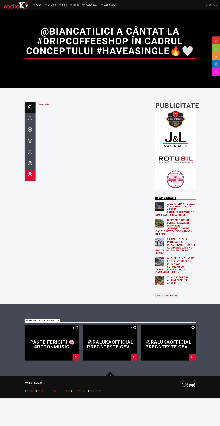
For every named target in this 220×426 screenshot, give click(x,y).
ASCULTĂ (211, 5)
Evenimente (109, 5)
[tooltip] (216, 40)
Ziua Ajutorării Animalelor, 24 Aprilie (178, 364)
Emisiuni (52, 5)
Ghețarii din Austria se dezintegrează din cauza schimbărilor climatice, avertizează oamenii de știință (175, 349)
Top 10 (76, 5)
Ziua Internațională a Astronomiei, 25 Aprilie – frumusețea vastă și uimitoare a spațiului (175, 294)
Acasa (38, 5)
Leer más (44, 188)
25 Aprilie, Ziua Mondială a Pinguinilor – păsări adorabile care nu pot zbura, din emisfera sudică (175, 330)
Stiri (64, 5)
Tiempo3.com (171, 379)
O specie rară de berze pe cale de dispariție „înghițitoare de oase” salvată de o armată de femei (174, 311)
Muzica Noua (92, 5)
